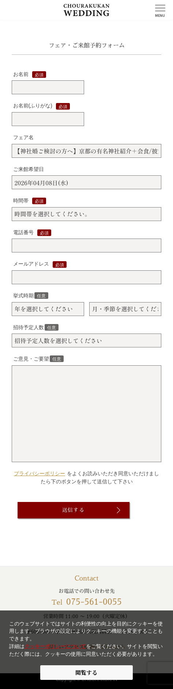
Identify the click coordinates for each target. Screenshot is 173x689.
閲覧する (86, 672)
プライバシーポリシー (39, 473)
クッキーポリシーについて (55, 646)
